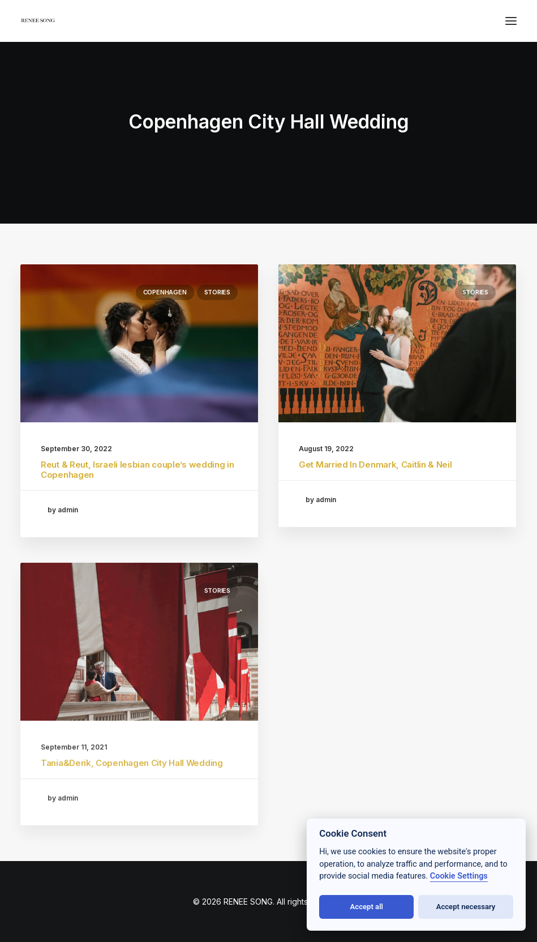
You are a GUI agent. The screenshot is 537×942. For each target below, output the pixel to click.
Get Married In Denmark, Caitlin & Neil (375, 464)
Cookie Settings (459, 876)
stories (217, 292)
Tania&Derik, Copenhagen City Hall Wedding (132, 798)
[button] (511, 21)
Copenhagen (165, 292)
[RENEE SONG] (38, 22)
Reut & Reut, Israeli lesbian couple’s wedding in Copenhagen (137, 469)
